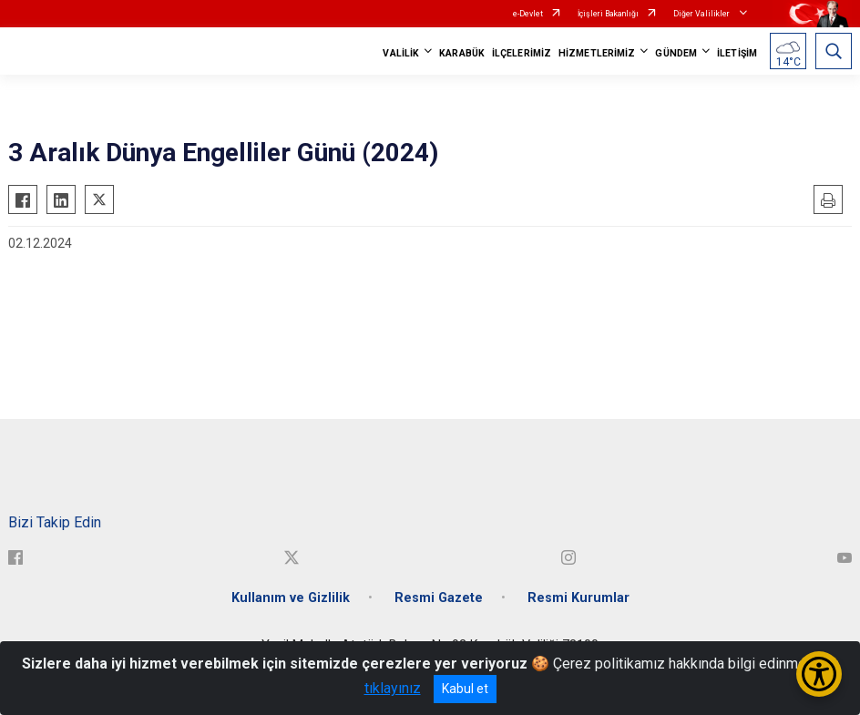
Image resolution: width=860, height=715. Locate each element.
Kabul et (465, 688)
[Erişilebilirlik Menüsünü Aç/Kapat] (819, 674)
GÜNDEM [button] (676, 53)
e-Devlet (528, 13)
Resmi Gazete (438, 598)
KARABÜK (462, 53)
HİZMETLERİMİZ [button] (596, 53)
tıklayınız (392, 688)
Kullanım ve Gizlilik (290, 598)
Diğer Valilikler (702, 13)
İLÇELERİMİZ (521, 53)
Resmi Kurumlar (578, 598)
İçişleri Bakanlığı (608, 13)
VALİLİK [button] (401, 53)
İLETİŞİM (737, 53)
